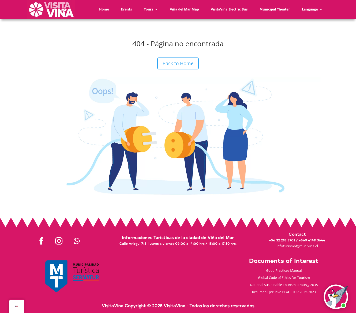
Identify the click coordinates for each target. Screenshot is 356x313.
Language (310, 9)
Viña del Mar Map (184, 9)
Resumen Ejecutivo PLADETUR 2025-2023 (284, 292)
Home (104, 9)
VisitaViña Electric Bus (229, 9)
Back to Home (178, 63)
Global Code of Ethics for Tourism (284, 278)
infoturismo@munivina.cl (297, 246)
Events (126, 9)
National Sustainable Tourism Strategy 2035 (284, 285)
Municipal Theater (274, 9)
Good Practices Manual (284, 271)
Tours (148, 9)
